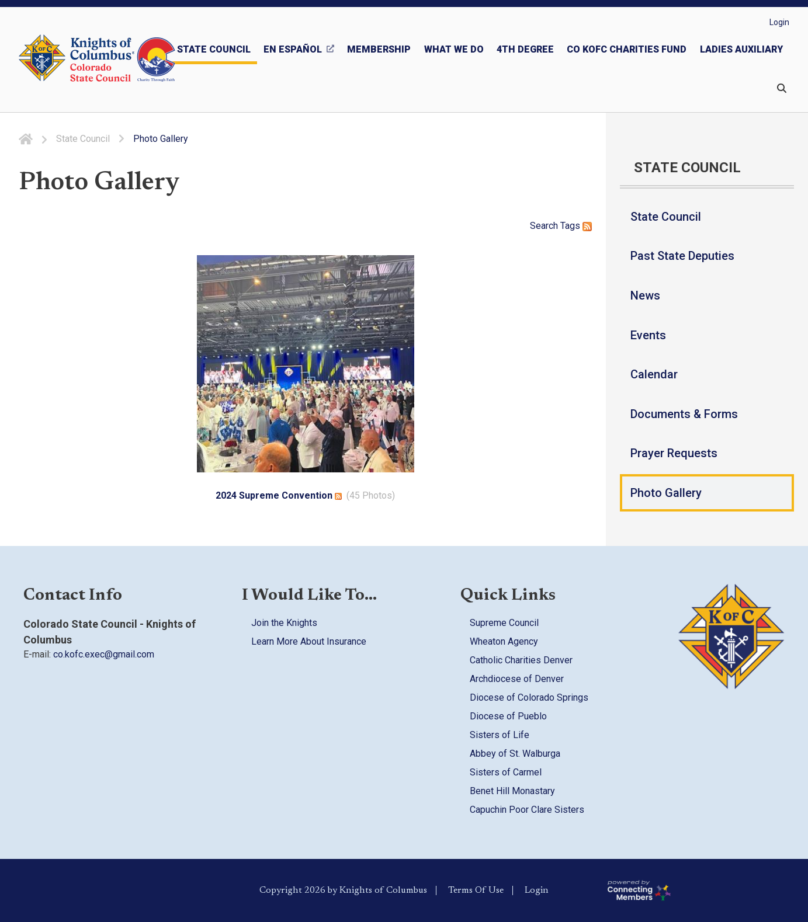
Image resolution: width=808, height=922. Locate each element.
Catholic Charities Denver (521, 660)
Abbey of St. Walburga (515, 753)
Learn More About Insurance (308, 641)
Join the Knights (284, 622)
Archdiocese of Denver (517, 678)
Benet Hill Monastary (512, 790)
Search (544, 225)
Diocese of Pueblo (508, 716)
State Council (665, 217)
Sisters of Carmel (506, 772)
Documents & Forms (684, 414)
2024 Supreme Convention (274, 495)
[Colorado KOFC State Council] (123, 59)
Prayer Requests (673, 453)
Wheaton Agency (504, 641)
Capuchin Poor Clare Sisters (527, 809)
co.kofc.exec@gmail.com (103, 654)
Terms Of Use (476, 890)
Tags (570, 225)
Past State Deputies (682, 256)
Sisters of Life (499, 734)
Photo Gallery (666, 493)
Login (779, 22)
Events (648, 335)
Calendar (654, 374)
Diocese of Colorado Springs (529, 697)
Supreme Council (504, 622)
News (645, 295)
